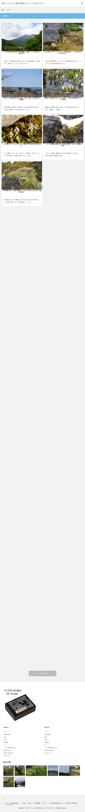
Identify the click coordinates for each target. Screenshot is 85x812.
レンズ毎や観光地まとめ (10, 747)
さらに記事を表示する (42, 673)
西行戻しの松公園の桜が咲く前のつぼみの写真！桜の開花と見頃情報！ (22, 98)
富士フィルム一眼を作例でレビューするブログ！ (23, 3)
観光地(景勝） (7, 734)
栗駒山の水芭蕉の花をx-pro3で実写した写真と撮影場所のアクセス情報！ (63, 100)
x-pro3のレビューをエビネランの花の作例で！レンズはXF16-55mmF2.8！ (63, 52)
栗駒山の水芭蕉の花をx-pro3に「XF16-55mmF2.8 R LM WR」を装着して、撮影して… (61, 110)
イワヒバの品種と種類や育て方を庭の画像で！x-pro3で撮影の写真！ (63, 150)
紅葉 (5, 737)
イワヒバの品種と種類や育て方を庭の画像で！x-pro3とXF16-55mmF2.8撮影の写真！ (61, 160)
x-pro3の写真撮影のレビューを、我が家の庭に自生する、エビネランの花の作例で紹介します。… (63, 62)
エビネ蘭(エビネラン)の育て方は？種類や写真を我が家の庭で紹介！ (22, 147)
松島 (5, 739)
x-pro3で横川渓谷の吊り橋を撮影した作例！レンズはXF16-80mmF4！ (22, 52)
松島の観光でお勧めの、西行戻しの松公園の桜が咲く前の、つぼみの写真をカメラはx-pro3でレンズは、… (22, 109)
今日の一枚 (6, 755)
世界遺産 (6, 742)
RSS (4, 798)
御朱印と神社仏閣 (8, 753)
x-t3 (5, 731)
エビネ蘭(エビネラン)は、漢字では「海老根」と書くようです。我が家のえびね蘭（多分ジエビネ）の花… (21, 157)
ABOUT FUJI (7, 750)
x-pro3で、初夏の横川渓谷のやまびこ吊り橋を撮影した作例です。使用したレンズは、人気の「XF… (22, 62)
